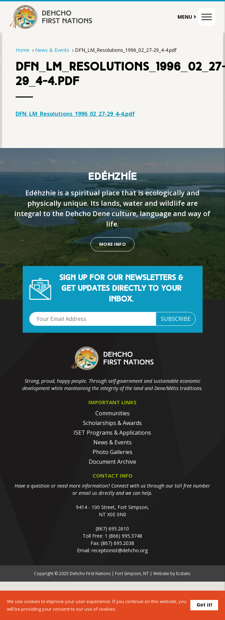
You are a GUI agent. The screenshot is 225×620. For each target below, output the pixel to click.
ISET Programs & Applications (112, 432)
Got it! (204, 604)
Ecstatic (183, 573)
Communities (112, 413)
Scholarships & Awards (112, 423)
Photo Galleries (112, 452)
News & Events (53, 50)
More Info (112, 244)
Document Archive (112, 461)
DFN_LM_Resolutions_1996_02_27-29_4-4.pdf (75, 114)
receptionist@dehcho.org (120, 550)
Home (22, 50)
